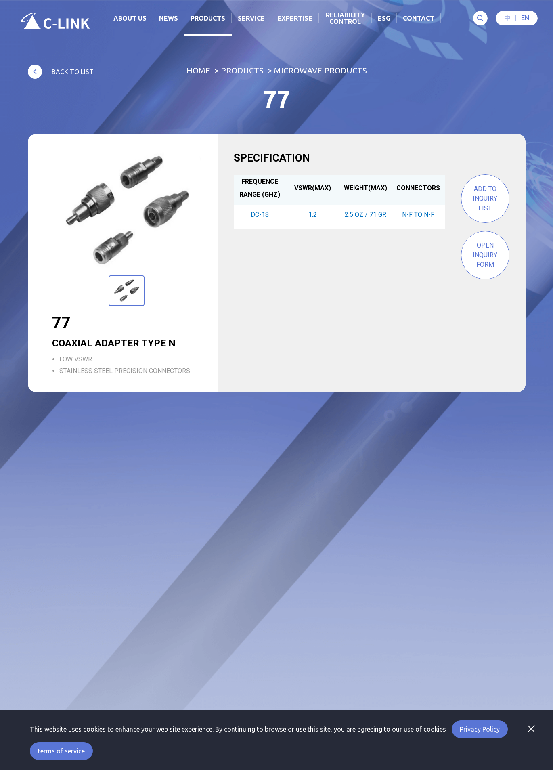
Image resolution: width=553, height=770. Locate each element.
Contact (418, 18)
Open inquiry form (485, 255)
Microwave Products (320, 70)
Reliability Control (345, 18)
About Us (130, 18)
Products (242, 70)
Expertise (294, 18)
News (168, 18)
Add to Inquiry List (485, 198)
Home (198, 70)
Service (251, 18)
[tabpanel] (126, 210)
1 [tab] (125, 274)
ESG (384, 18)
